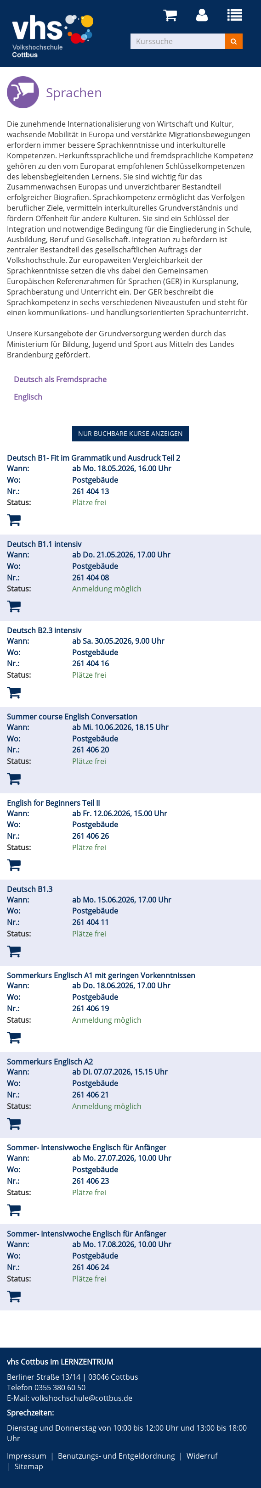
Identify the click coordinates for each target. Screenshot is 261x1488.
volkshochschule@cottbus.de (81, 1398)
